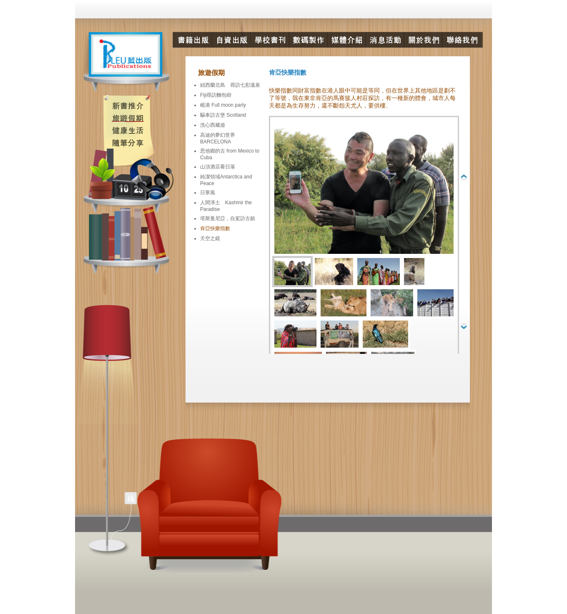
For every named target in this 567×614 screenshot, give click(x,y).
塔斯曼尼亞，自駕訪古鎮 (227, 218)
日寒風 (207, 192)
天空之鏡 (210, 238)
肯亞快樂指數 (215, 228)
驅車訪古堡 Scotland (223, 115)
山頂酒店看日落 (217, 167)
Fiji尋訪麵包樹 (215, 95)
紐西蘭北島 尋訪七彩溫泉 (230, 85)
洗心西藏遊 (212, 125)
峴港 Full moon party (223, 105)
